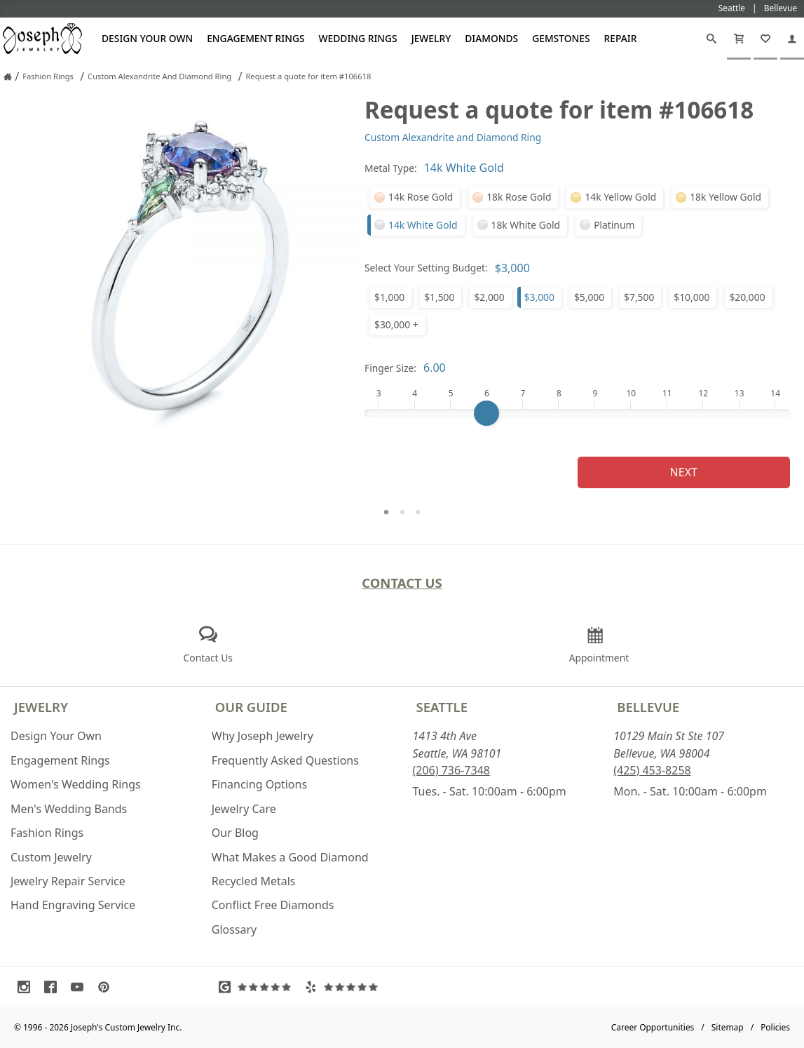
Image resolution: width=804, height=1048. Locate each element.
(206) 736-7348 (451, 770)
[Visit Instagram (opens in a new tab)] (27, 987)
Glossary (234, 929)
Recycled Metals (254, 881)
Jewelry (431, 38)
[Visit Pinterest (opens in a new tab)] (107, 987)
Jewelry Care (244, 809)
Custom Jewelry (51, 857)
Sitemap (727, 1027)
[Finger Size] (577, 413)
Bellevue (648, 707)
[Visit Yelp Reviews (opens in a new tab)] (344, 987)
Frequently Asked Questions (285, 760)
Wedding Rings (358, 38)
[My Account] (792, 39)
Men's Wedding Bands (69, 809)
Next (683, 472)
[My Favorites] (765, 39)
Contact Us (402, 582)
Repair (620, 38)
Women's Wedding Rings (76, 784)
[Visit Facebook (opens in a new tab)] (54, 987)
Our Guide (251, 707)
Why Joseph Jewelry (262, 736)
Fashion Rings (47, 832)
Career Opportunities (653, 1027)
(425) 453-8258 (651, 770)
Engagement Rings (255, 38)
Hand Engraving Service (73, 905)
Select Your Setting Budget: (426, 267)
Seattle (442, 707)
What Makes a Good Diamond (290, 857)
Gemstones (561, 38)
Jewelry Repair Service (68, 881)
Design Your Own (147, 38)
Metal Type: (390, 168)
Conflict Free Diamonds (273, 905)
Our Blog (235, 832)
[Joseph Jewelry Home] (8, 76)
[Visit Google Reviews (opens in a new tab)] (258, 987)
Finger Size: (390, 368)
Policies (775, 1027)
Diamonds (491, 38)
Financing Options (259, 784)
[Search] (711, 39)
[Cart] (739, 39)
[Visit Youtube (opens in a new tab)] (80, 987)
